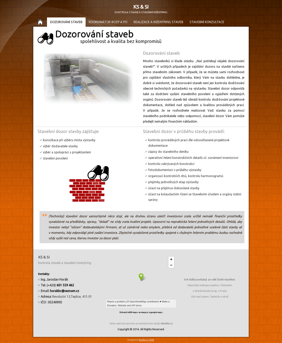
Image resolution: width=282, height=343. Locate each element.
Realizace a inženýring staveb (158, 22)
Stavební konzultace (207, 22)
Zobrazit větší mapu (128, 312)
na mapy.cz (143, 312)
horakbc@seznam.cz (64, 291)
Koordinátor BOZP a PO (108, 22)
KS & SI (141, 7)
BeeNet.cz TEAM (146, 340)
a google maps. (156, 312)
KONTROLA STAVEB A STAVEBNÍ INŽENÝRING (141, 12)
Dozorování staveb (66, 22)
